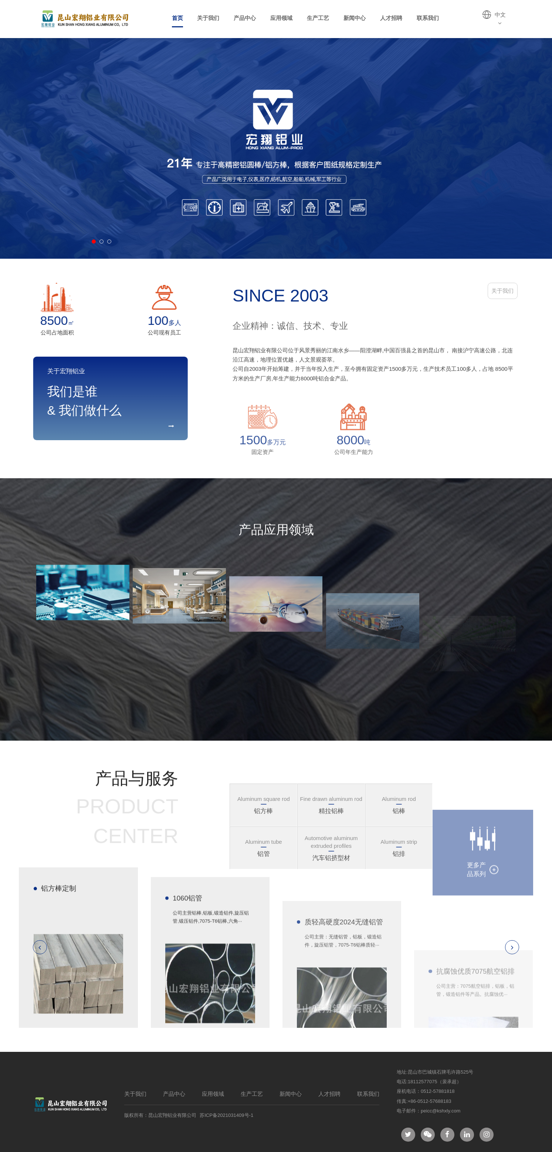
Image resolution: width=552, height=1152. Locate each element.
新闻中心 (354, 18)
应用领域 (281, 18)
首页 (177, 18)
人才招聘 (391, 18)
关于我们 (208, 18)
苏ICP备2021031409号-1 (226, 1115)
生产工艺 (318, 18)
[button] (94, 241)
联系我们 (428, 18)
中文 (500, 18)
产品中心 (245, 18)
